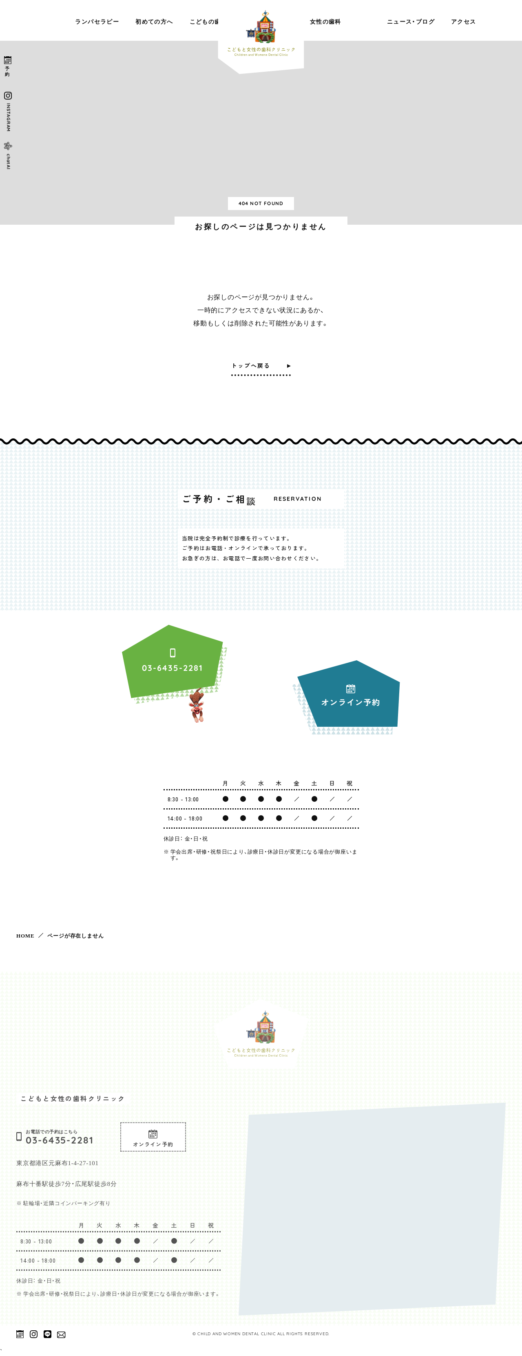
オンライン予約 (153, 1151)
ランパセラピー (97, 21)
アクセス (463, 21)
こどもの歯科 (208, 21)
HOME (25, 935)
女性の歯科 (325, 21)
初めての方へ (154, 21)
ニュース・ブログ (411, 21)
